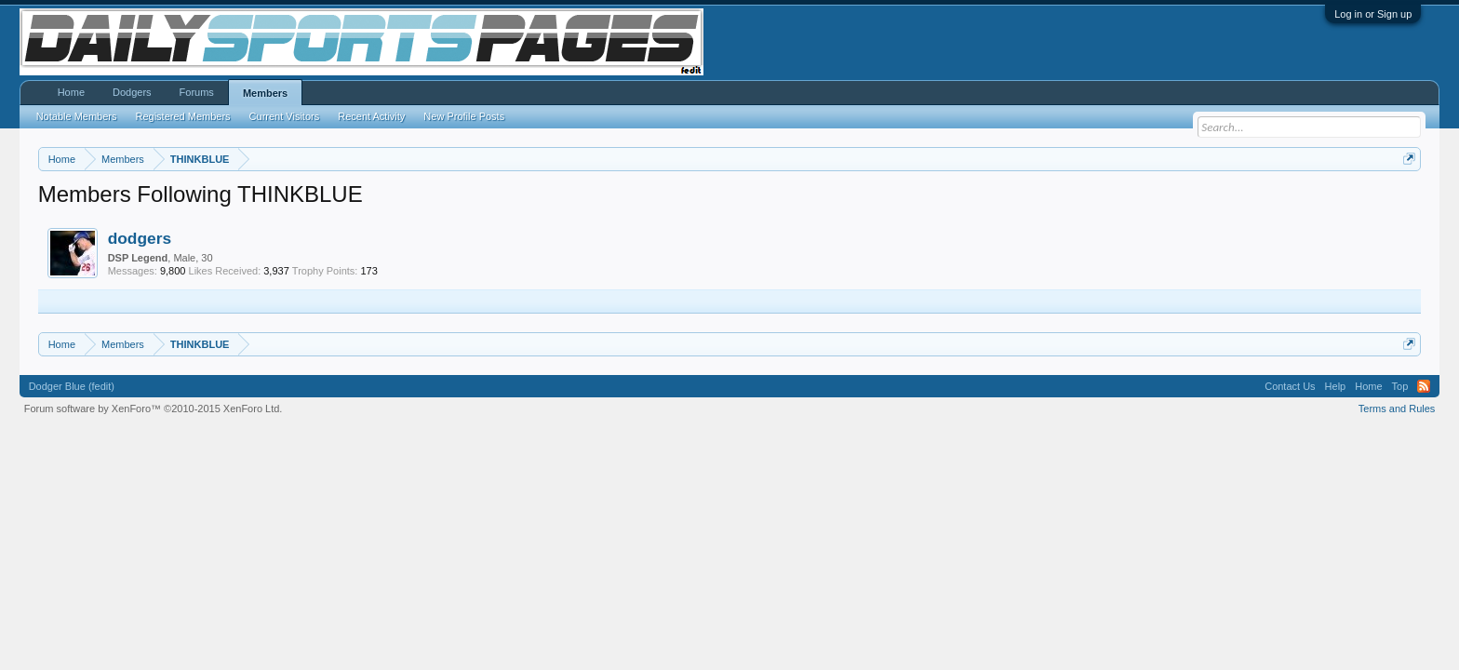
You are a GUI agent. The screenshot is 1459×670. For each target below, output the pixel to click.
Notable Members (76, 116)
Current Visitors (284, 116)
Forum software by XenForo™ (153, 408)
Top (1400, 386)
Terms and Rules (1397, 408)
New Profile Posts (463, 116)
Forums (197, 92)
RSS (1423, 386)
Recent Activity (371, 116)
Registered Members (183, 116)
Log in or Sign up (1373, 14)
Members (265, 93)
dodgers (139, 238)
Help (1335, 386)
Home (71, 92)
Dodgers (132, 92)
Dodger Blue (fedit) (71, 386)
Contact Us (1290, 386)
